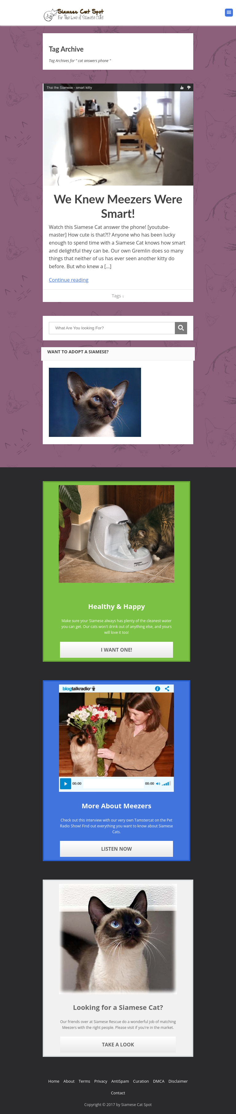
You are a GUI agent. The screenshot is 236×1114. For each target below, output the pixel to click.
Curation (141, 1081)
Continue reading (68, 280)
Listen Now (116, 848)
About (69, 1081)
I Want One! (116, 649)
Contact (118, 1093)
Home (53, 1081)
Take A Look (118, 1044)
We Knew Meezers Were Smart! (118, 206)
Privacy (100, 1081)
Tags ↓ (118, 296)
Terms (84, 1081)
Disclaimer (178, 1081)
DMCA (158, 1081)
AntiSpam (120, 1081)
